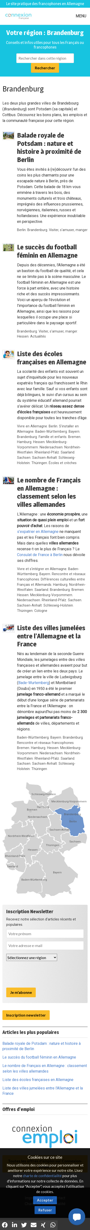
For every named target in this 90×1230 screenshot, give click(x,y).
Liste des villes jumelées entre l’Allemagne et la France (51, 636)
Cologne (40, 611)
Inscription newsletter (26, 1015)
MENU (81, 16)
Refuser (45, 1210)
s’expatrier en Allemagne (38, 531)
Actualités (38, 336)
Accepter (45, 1200)
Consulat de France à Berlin (40, 554)
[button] (76, 1216)
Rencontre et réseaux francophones (45, 743)
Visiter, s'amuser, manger (68, 230)
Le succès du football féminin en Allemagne (47, 251)
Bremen (74, 437)
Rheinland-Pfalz (47, 452)
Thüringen (39, 463)
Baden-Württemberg (51, 432)
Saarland (67, 452)
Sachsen (23, 458)
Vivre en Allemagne (32, 426)
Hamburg (24, 442)
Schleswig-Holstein (58, 605)
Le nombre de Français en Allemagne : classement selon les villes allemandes (49, 492)
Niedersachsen (51, 447)
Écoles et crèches (63, 463)
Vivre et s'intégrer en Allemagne (41, 569)
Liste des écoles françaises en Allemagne (51, 358)
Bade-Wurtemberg (33, 682)
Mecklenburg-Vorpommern (51, 595)
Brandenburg (37, 230)
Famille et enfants (52, 437)
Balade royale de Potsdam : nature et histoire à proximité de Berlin (49, 147)
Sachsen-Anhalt (44, 458)
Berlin (21, 230)
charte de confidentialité (42, 1175)
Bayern (74, 432)
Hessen (23, 336)
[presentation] (42, 974)
